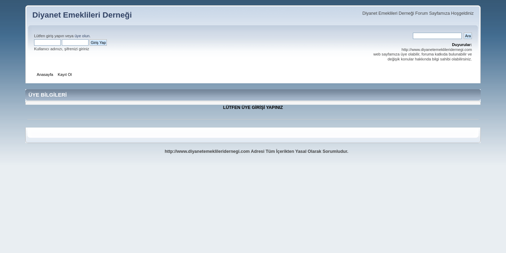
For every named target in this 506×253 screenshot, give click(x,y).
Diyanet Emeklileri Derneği (82, 15)
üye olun (81, 36)
